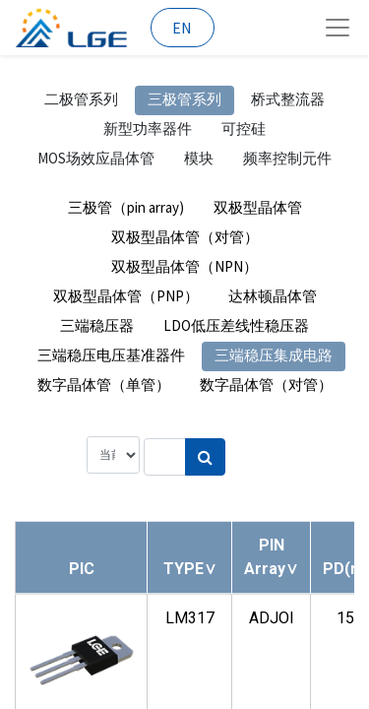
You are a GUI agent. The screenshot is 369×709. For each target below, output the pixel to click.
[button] (189, 568)
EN (182, 27)
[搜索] (205, 457)
